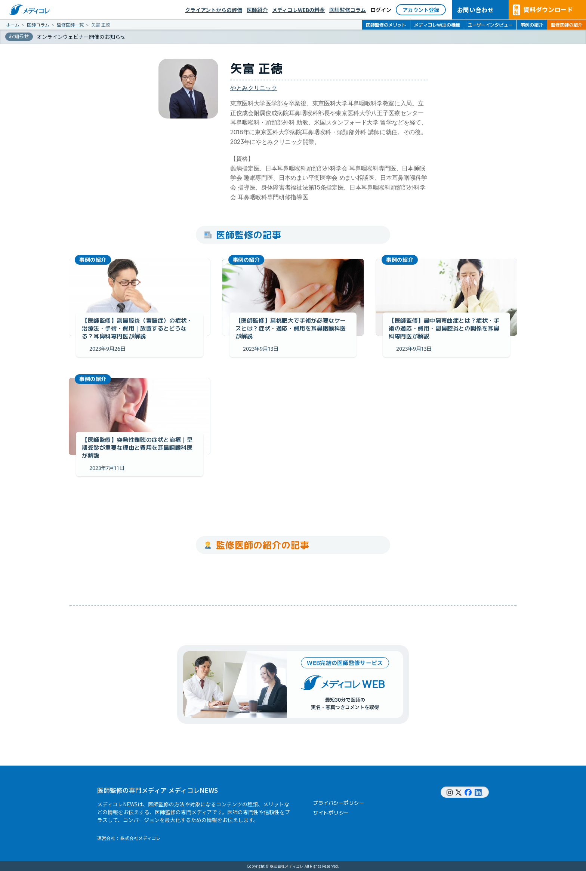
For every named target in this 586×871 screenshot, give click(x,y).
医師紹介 (257, 9)
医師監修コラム (347, 9)
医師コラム (38, 24)
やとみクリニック (253, 88)
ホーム (12, 24)
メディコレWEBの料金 (298, 9)
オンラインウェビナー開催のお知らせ (81, 36)
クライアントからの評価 (213, 9)
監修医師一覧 (70, 24)
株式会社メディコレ (140, 838)
